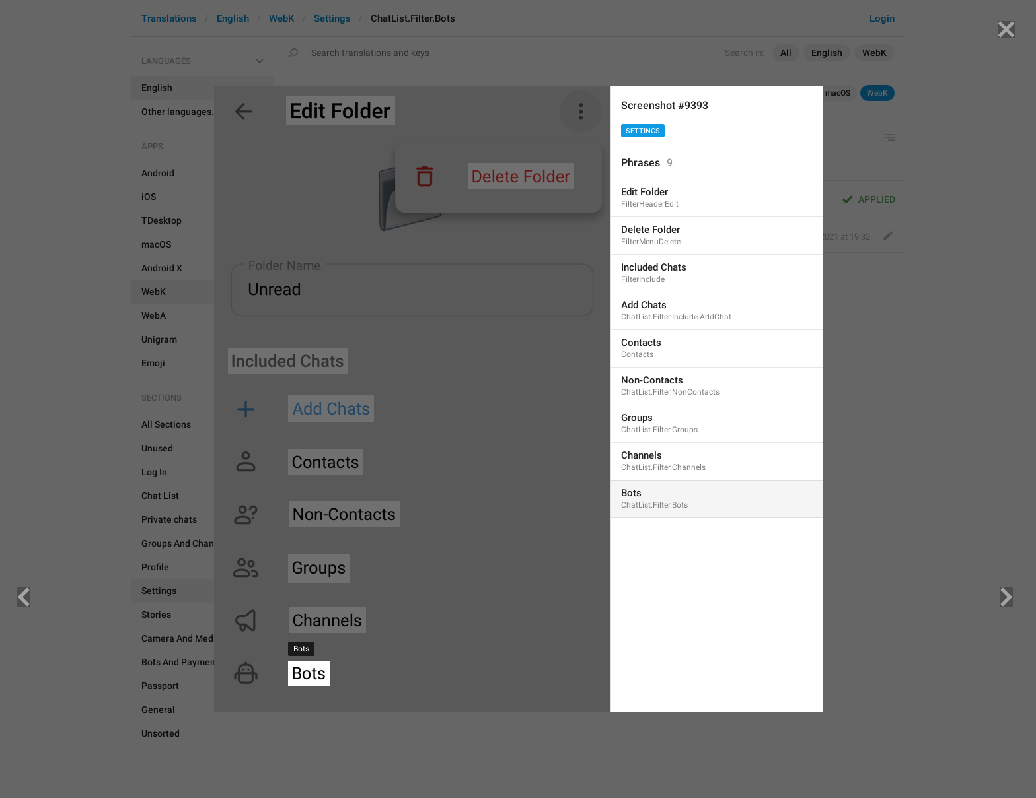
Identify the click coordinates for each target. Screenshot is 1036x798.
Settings (643, 131)
